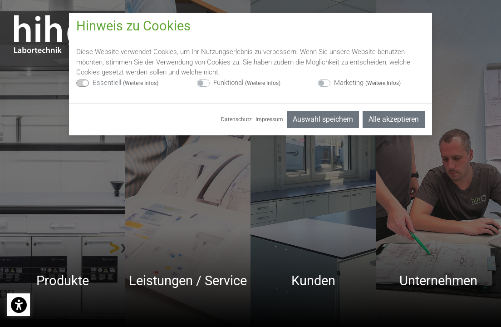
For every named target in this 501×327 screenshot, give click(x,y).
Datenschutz (236, 119)
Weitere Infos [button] (141, 83)
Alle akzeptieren (393, 119)
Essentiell (125, 83)
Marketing (367, 83)
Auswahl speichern (323, 119)
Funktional (246, 83)
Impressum (269, 119)
